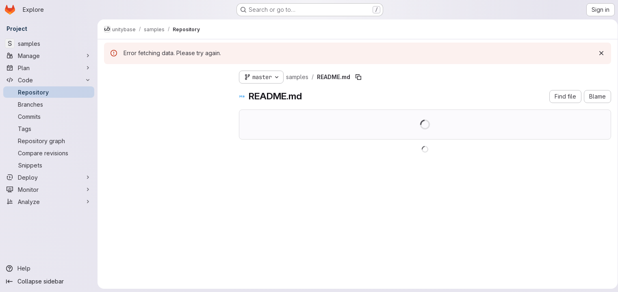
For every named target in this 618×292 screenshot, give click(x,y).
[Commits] (48, 116)
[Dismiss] (598, 53)
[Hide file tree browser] (110, 75)
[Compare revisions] (48, 153)
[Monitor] (48, 189)
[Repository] (48, 92)
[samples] (48, 43)
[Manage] (48, 55)
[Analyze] (48, 201)
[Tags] (48, 128)
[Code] (48, 80)
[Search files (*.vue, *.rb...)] (165, 91)
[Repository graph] (48, 140)
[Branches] (48, 104)
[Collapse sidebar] (48, 281)
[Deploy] (48, 177)
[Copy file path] (358, 77)
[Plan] (48, 67)
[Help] (48, 268)
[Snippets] (48, 165)
